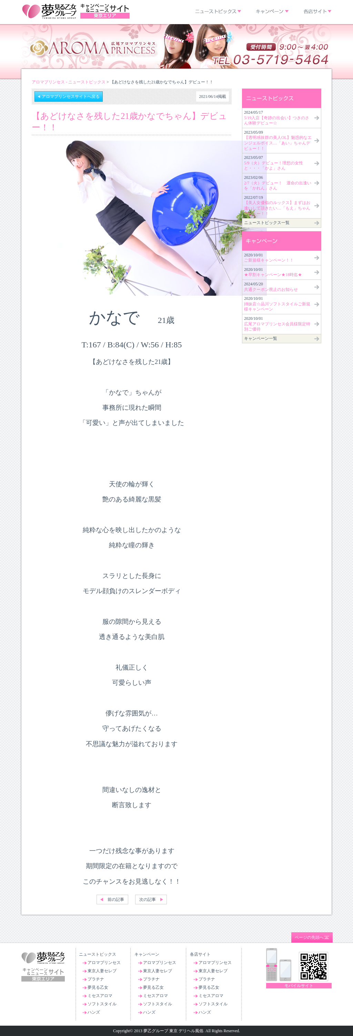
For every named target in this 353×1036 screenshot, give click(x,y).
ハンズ (94, 1012)
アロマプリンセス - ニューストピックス (68, 82)
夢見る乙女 (98, 987)
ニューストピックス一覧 (267, 222)
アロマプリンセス (104, 962)
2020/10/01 (269, 258)
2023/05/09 (278, 140)
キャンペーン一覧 (260, 338)
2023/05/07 (273, 163)
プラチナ (96, 979)
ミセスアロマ (100, 995)
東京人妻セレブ (102, 970)
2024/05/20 (271, 287)
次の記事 (147, 899)
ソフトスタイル (102, 1004)
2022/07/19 (277, 205)
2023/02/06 (277, 183)
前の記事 (116, 899)
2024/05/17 (276, 117)
